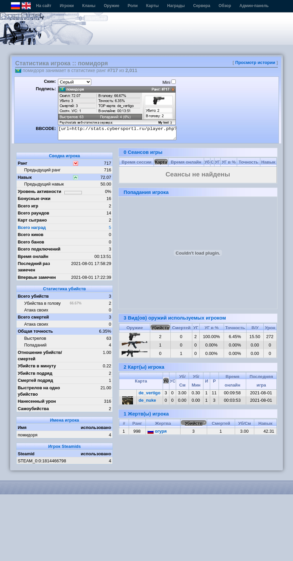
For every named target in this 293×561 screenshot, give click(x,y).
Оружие (111, 5)
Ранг (23, 163)
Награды (176, 5)
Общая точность (35, 331)
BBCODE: (46, 128)
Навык (25, 177)
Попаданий (35, 345)
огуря (157, 431)
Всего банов (31, 241)
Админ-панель (254, 5)
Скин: (50, 81)
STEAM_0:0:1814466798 (42, 460)
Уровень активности (39, 191)
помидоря (27, 434)
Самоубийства (33, 408)
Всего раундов (34, 213)
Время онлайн (33, 256)
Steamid (26, 453)
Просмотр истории (255, 62)
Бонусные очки (34, 198)
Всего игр (28, 205)
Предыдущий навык (44, 184)
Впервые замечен (37, 277)
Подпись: (46, 88)
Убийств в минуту (37, 365)
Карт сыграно (32, 220)
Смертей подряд (35, 380)
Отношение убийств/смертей (40, 355)
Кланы (88, 5)
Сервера (201, 5)
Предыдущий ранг (42, 169)
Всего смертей (33, 317)
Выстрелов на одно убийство (39, 391)
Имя (22, 427)
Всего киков (30, 234)
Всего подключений (39, 249)
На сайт (43, 5)
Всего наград (32, 227)
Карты (152, 5)
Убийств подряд (35, 373)
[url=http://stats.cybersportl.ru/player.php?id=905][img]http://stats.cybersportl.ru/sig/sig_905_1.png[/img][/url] (117, 133)
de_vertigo (150, 392)
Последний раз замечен (34, 266)
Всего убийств (33, 296)
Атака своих (36, 309)
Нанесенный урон (37, 401)
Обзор (225, 5)
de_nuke (147, 400)
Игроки (67, 5)
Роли (133, 5)
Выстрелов (35, 338)
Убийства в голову (42, 303)
